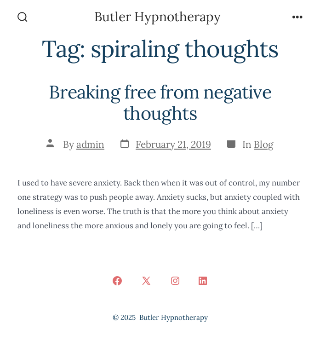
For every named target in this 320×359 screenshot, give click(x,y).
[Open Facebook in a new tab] (117, 281)
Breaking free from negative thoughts (160, 102)
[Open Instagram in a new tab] (175, 281)
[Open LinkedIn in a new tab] (203, 281)
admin (90, 144)
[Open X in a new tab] (146, 281)
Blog (264, 144)
